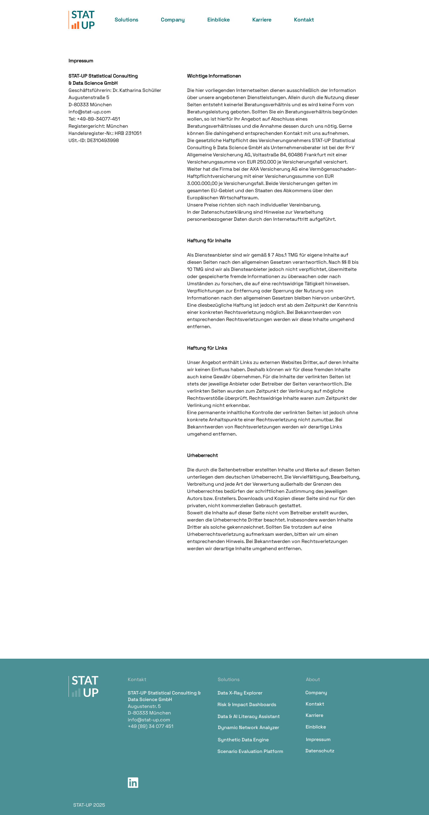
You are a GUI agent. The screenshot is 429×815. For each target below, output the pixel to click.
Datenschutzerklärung (226, 212)
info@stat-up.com (149, 720)
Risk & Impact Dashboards (246, 704)
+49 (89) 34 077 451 (150, 726)
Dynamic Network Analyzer (248, 727)
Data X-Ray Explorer (239, 693)
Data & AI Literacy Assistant (248, 716)
